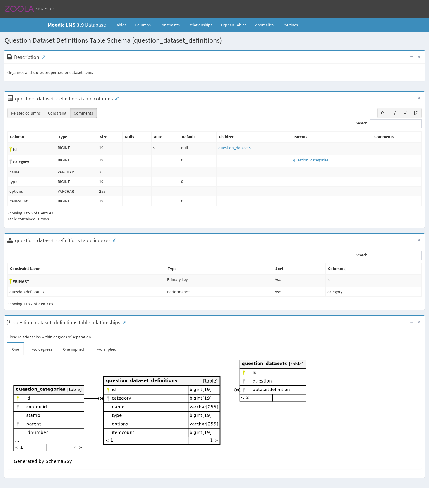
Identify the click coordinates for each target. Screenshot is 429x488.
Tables (123, 25)
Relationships (200, 25)
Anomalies (264, 25)
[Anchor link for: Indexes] (113, 240)
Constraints (169, 25)
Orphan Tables (233, 25)
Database (77, 24)
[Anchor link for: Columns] (115, 98)
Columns (143, 25)
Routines (290, 25)
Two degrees (41, 349)
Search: (389, 123)
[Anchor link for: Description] (41, 56)
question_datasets (234, 147)
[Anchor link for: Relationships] (123, 322)
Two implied (105, 349)
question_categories (310, 160)
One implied (73, 349)
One (15, 349)
